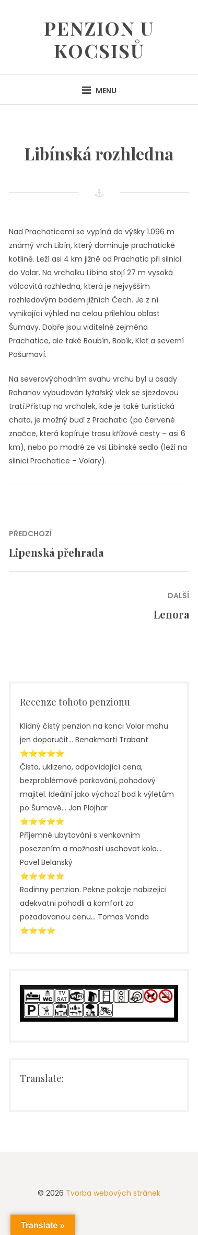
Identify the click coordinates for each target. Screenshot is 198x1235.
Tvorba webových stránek (113, 1193)
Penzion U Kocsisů (99, 39)
